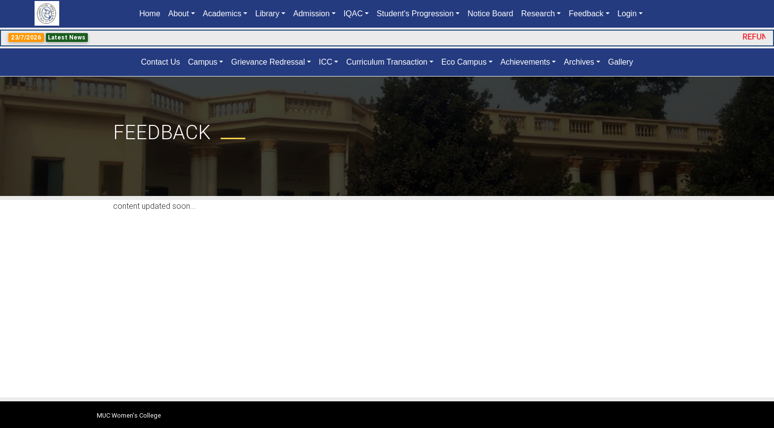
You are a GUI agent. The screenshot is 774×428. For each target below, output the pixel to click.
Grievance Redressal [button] (268, 62)
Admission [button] (311, 13)
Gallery (620, 62)
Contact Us (160, 62)
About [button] (178, 13)
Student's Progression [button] (415, 13)
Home (151, 13)
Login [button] (627, 13)
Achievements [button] (525, 62)
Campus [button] (203, 62)
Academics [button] (222, 13)
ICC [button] (326, 62)
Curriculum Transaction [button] (386, 62)
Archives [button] (579, 62)
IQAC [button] (353, 13)
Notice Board (490, 13)
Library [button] (267, 13)
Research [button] (538, 13)
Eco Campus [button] (464, 62)
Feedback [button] (586, 13)
